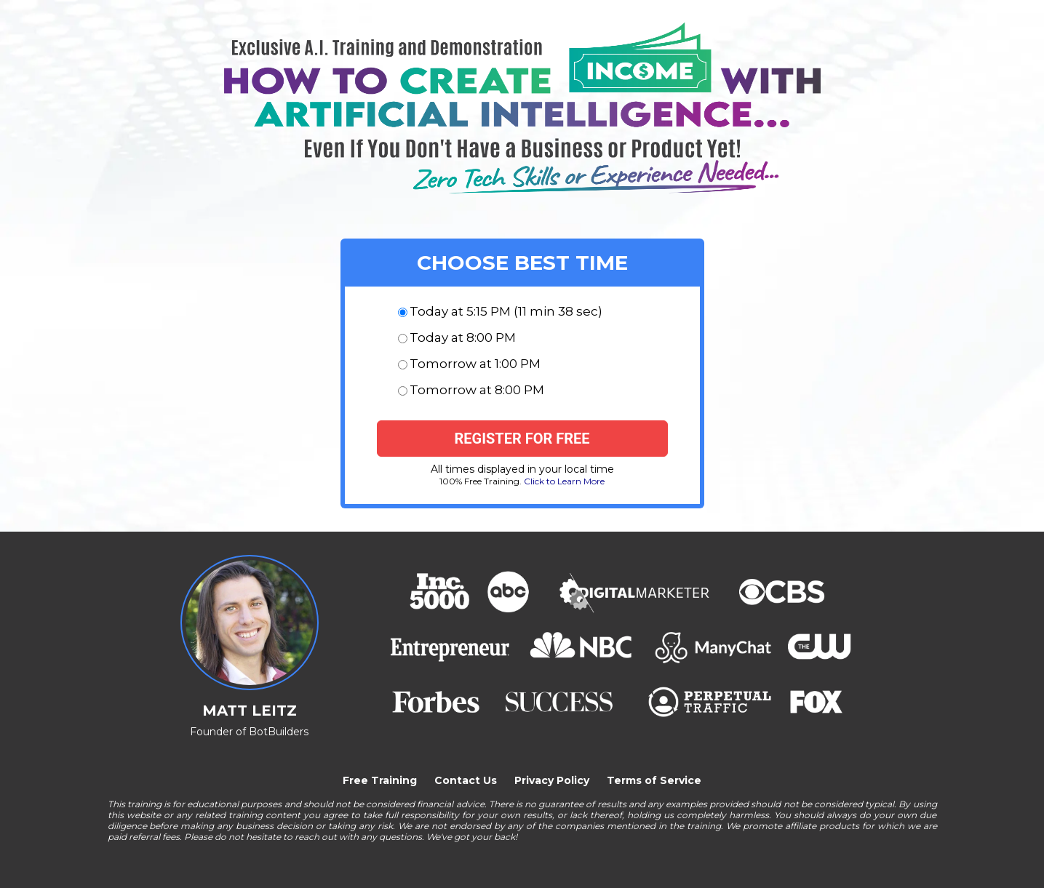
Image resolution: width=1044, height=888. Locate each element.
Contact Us (465, 780)
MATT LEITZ (249, 710)
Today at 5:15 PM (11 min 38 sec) (506, 311)
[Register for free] (522, 438)
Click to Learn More (564, 481)
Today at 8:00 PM (463, 337)
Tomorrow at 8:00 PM (477, 390)
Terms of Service (654, 780)
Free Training (380, 780)
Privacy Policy (551, 780)
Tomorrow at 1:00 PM (475, 363)
